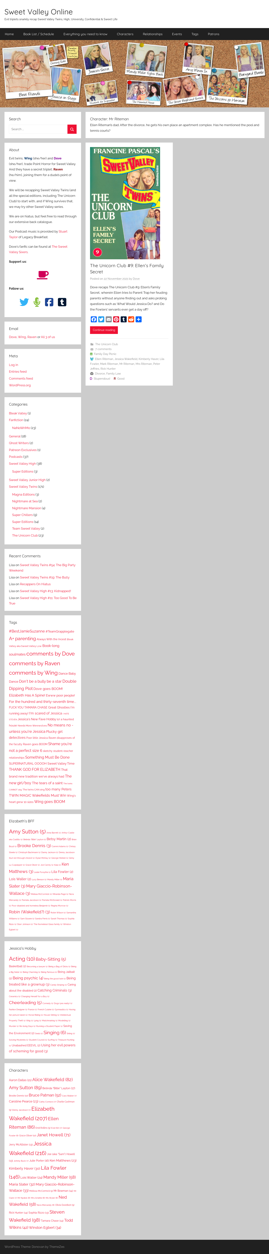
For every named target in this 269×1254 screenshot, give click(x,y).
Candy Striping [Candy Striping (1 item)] (58, 985)
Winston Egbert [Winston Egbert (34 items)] (45, 1227)
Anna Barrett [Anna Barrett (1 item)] (54, 833)
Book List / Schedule (38, 34)
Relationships (153, 34)
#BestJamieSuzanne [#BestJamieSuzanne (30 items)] (27, 631)
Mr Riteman (126, 364)
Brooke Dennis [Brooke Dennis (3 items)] (34, 845)
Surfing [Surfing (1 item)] (52, 1040)
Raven (32, 337)
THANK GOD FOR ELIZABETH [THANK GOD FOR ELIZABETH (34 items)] (34, 769)
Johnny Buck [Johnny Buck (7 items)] (21, 1161)
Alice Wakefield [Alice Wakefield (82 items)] (52, 1079)
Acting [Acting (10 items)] (22, 958)
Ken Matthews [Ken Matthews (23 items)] (63, 1160)
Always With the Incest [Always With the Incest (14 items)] (51, 639)
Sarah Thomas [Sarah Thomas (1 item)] (59, 918)
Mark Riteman (109, 364)
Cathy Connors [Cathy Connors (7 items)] (47, 1102)
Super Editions (22, 471)
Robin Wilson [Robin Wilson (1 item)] (58, 912)
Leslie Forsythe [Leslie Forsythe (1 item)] (42, 872)
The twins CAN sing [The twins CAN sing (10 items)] (34, 789)
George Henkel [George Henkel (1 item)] (59, 858)
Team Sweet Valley (26, 528)
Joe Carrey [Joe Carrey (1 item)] (47, 865)
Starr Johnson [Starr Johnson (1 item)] (25, 924)
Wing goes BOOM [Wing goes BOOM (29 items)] (49, 802)
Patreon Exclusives (23, 450)
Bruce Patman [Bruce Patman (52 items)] (45, 1095)
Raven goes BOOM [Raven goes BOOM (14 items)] (35, 744)
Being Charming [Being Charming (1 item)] (31, 972)
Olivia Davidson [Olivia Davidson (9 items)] (64, 1205)
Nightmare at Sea (25, 501)
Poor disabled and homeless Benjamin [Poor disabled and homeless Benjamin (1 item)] (31, 906)
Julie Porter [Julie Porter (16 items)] (39, 1160)
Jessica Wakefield (126, 359)
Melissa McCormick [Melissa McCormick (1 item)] (41, 894)
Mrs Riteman (144, 364)
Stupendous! (102, 378)
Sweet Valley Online (38, 11)
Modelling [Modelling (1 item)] (64, 1020)
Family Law (113, 373)
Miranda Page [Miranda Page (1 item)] (60, 894)
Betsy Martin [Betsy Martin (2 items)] (59, 839)
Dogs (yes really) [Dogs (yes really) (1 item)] (63, 1003)
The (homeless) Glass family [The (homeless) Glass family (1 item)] (48, 924)
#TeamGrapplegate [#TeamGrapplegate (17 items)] (60, 631)
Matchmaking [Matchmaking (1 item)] (50, 1020)
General (14, 436)
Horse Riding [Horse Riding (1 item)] (35, 1015)
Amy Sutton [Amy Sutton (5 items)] (27, 831)
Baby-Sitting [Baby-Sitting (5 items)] (51, 959)
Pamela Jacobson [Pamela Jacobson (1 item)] (31, 900)
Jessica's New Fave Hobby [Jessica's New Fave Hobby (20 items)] (37, 719)
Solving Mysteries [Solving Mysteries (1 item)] (18, 1040)
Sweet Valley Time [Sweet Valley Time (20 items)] (61, 763)
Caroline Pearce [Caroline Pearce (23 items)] (23, 1101)
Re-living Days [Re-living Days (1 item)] (27, 1026)
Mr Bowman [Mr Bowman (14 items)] (63, 1190)
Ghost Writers (19, 443)
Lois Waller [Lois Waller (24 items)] (31, 1177)
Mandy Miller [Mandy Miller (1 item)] (54, 879)
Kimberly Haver (148, 359)
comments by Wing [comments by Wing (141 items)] (33, 673)
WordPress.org (20, 385)
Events (177, 34)
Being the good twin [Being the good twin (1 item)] (55, 978)
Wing (22, 337)
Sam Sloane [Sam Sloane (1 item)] (27, 918)
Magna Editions (23, 494)
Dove (136, 278)
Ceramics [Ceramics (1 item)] (14, 996)
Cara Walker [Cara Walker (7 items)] (69, 1096)
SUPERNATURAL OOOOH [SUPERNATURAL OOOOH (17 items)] (28, 763)
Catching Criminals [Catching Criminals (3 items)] (55, 990)
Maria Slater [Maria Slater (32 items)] (22, 1184)
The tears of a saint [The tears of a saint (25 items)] (47, 783)
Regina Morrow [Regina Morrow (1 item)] (59, 906)
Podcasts (15, 457)
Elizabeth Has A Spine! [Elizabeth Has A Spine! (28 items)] (27, 695)
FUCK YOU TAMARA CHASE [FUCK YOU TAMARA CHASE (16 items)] (28, 707)
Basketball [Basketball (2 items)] (17, 966)
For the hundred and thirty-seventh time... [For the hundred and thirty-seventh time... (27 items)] (42, 701)
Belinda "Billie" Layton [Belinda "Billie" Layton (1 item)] (34, 839)
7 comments (103, 349)
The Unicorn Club (106, 344)
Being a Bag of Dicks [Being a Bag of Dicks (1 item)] (59, 966)
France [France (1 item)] (32, 1009)
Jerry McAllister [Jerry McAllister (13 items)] (21, 1144)
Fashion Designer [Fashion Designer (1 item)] (18, 1009)
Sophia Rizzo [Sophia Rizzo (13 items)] (39, 1212)
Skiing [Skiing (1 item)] (71, 1033)
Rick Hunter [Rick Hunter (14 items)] (18, 1212)
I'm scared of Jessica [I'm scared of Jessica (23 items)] (45, 713)
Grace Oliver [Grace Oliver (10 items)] (27, 1135)
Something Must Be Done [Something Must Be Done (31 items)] (47, 757)
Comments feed (21, 378)
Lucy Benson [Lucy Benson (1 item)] (39, 879)
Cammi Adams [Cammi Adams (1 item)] (60, 846)
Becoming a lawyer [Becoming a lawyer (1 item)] (37, 966)
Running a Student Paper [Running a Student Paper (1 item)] (49, 1026)
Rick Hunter (108, 368)
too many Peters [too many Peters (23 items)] (58, 789)
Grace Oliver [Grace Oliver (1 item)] (33, 865)
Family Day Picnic (105, 354)
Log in (13, 365)
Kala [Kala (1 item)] (57, 865)
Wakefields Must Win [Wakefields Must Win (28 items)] (49, 795)
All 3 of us (48, 337)
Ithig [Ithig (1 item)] (29, 1020)
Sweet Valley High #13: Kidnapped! (45, 591)
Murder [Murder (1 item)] (14, 1026)
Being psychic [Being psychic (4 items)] (28, 978)
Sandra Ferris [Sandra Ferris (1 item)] (42, 918)
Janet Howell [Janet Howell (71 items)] (53, 1134)
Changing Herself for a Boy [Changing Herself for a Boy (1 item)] (35, 996)
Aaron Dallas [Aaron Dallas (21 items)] (20, 1080)
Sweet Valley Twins (23, 486)
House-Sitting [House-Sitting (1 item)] (51, 1015)
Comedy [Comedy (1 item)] (47, 1003)
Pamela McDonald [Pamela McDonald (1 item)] (52, 900)
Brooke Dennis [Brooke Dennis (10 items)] (18, 1095)
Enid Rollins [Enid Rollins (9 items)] (42, 1128)
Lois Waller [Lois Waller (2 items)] (20, 879)
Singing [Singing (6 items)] (55, 1032)
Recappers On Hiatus (35, 584)
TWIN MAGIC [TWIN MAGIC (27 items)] (20, 795)
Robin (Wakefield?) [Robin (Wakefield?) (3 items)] (29, 911)
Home (9, 34)
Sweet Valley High (22, 463)
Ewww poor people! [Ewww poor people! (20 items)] (60, 695)
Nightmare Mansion (26, 508)
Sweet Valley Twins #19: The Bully (44, 577)
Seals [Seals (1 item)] (39, 1033)
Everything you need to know (85, 34)
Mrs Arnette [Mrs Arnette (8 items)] (38, 1198)
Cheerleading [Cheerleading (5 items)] (25, 1002)
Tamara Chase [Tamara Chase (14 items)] (52, 1220)
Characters (125, 34)
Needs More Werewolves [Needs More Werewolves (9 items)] (32, 725)
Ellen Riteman (104, 359)
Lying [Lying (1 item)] (37, 1020)
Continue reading (104, 330)
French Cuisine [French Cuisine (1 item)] (46, 1009)
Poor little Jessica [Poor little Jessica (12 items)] (37, 737)
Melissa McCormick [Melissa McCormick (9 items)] (41, 1191)
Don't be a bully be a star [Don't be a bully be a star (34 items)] (40, 681)
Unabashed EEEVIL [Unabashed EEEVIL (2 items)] (26, 1045)
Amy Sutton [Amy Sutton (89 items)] (25, 1087)
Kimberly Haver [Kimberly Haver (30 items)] (24, 1168)
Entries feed (18, 371)
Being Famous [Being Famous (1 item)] (49, 972)
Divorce (100, 373)
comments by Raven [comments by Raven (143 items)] (34, 663)
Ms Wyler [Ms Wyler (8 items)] (52, 1198)
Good (120, 378)
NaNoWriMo (21, 428)
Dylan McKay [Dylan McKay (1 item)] (43, 858)
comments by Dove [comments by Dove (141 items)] (50, 653)
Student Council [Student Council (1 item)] (38, 1040)
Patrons (213, 34)
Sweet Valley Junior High (27, 480)
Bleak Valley (18, 413)
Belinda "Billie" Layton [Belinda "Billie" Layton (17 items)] (58, 1088)
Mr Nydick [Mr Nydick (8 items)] (24, 1198)
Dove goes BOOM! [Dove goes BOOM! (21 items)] (48, 689)
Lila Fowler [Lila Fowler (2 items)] (62, 872)
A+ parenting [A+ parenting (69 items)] (22, 638)
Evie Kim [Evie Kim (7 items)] (56, 1128)
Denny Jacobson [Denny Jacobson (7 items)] (21, 1110)
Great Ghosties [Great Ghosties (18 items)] (59, 707)
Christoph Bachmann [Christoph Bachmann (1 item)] (29, 852)
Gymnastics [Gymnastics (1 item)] (61, 1009)
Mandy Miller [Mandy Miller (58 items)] (59, 1177)
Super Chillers (22, 515)
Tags (194, 34)
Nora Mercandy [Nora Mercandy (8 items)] (46, 1205)
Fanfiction (16, 420)
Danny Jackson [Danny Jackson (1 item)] (49, 852)
